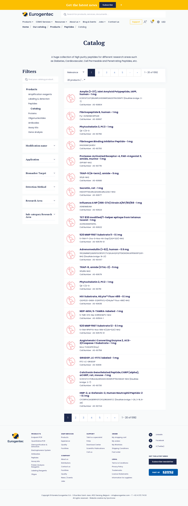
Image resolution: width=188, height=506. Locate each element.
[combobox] (76, 72)
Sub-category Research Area (39, 216)
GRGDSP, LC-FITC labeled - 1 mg (99, 357)
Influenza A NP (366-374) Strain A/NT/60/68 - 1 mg (111, 202)
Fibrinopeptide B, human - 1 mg (99, 112)
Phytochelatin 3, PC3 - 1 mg (96, 126)
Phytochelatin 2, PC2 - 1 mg (96, 282)
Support (136, 22)
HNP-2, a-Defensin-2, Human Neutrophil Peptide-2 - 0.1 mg (111, 394)
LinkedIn (156, 434)
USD (164, 22)
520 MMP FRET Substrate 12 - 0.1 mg (101, 325)
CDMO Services (44, 21)
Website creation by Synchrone (102, 498)
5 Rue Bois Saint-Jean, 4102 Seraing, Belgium (91, 495)
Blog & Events (89, 21)
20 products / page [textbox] (75, 80)
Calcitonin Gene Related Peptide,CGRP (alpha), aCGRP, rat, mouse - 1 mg (109, 374)
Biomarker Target (36, 173)
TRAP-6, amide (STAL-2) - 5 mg (99, 267)
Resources (61, 21)
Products (27, 21)
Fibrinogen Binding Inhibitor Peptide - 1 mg (106, 141)
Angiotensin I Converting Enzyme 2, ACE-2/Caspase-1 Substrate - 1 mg (105, 342)
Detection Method (36, 186)
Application (32, 159)
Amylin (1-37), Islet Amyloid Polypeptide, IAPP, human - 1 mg (108, 93)
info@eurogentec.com (120, 495)
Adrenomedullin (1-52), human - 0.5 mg (104, 249)
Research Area (34, 200)
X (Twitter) (156, 446)
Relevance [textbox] (72, 72)
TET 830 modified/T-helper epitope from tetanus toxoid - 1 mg (110, 219)
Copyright (45, 495)
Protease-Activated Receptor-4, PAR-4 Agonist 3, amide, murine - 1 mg (111, 157)
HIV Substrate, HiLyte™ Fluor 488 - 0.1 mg (105, 296)
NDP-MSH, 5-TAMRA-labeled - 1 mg (101, 311)
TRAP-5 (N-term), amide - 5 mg (99, 173)
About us (75, 21)
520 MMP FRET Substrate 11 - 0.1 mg (101, 234)
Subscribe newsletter (162, 461)
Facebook (156, 440)
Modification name (36, 145)
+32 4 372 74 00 (140, 495)
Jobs (102, 21)
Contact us (113, 21)
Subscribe (108, 5)
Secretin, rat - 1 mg (91, 188)
